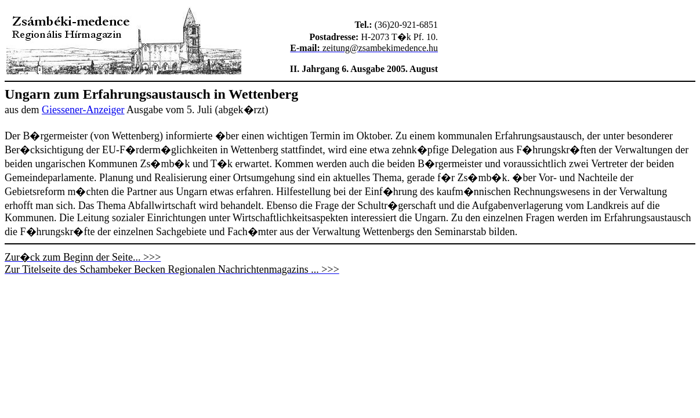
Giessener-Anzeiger (83, 110)
